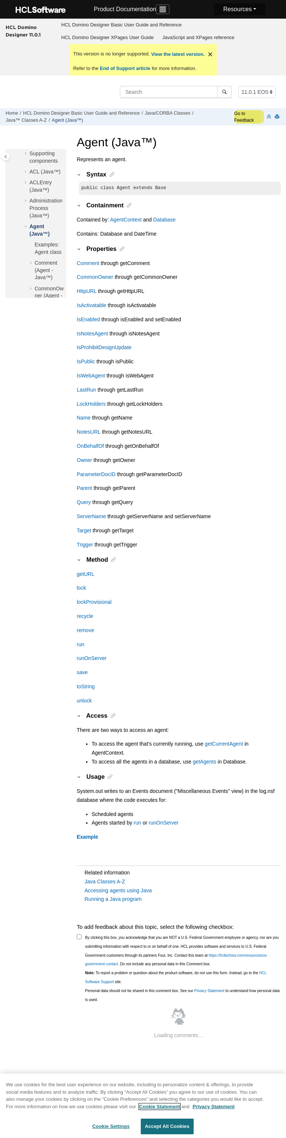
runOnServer (92, 659)
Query (84, 503)
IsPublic (86, 362)
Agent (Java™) (67, 120)
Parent (84, 489)
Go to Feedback (244, 117)
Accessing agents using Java (118, 891)
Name (83, 418)
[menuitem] (121, 25)
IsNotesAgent (92, 334)
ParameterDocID (96, 475)
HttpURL (86, 292)
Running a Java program (113, 900)
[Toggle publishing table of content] (6, 156)
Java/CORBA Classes (167, 113)
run (80, 645)
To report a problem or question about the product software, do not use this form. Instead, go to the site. (176, 978)
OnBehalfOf (90, 447)
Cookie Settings (111, 1130)
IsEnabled (88, 320)
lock (81, 589)
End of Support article (125, 68)
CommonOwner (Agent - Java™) (49, 296)
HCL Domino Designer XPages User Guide (107, 37)
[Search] (224, 92)
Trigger (85, 545)
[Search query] (176, 92)
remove (85, 631)
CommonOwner (95, 278)
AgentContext (126, 220)
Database (164, 220)
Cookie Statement (159, 1110)
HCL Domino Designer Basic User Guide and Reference (121, 25)
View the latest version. (177, 54)
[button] (26, 153)
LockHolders (91, 405)
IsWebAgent (91, 376)
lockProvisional (94, 603)
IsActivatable (91, 306)
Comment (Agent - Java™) (46, 270)
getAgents (204, 762)
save (82, 673)
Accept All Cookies (167, 1130)
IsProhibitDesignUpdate (104, 348)
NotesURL (89, 433)
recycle (85, 617)
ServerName (91, 517)
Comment (88, 264)
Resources (237, 9)
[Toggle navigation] (162, 9)
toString (86, 687)
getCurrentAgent (224, 744)
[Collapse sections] (269, 117)
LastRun (86, 390)
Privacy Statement (209, 991)
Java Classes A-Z (105, 882)
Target (84, 531)
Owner (84, 461)
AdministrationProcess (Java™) (46, 208)
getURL (85, 575)
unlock (84, 701)
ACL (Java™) (45, 172)
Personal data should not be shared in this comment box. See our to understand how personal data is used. (182, 995)
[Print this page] (277, 117)
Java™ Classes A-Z (26, 120)
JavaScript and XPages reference (198, 37)
